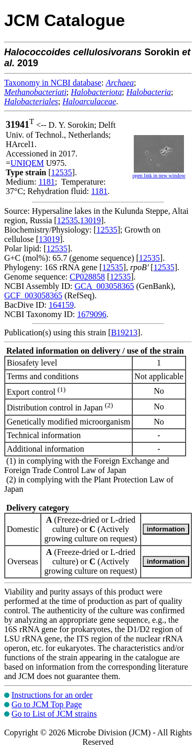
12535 (61, 172)
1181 (47, 181)
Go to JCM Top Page (46, 704)
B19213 (124, 332)
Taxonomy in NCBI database (52, 82)
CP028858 (87, 276)
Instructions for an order (52, 695)
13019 (90, 220)
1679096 (91, 314)
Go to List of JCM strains (54, 713)
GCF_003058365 (33, 295)
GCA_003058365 (104, 286)
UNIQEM (27, 163)
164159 (61, 304)
